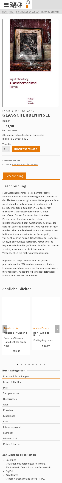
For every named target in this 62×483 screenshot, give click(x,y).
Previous (5, 329)
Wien (5, 404)
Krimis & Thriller (12, 382)
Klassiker (8, 410)
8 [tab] (44, 364)
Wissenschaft (10, 438)
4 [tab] (29, 364)
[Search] (13, 4)
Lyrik (5, 387)
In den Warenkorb (25, 149)
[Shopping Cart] (54, 4)
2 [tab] (21, 364)
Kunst (6, 421)
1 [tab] (17, 364)
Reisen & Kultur (11, 444)
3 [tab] (25, 364)
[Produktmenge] (6, 149)
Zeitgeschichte (11, 393)
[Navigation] (6, 4)
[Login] (45, 4)
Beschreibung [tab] (14, 176)
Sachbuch (8, 432)
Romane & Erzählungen (25, 164)
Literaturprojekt (12, 427)
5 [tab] (32, 364)
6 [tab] (36, 364)
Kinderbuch (9, 415)
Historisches (10, 398)
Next (57, 329)
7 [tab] (40, 364)
